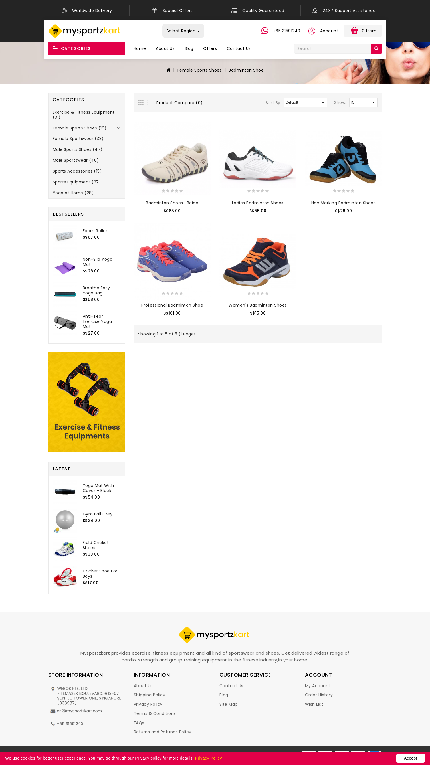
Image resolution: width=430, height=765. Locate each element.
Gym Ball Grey (98, 514)
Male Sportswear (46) (76, 160)
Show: (340, 102)
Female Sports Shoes (199, 70)
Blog (189, 48)
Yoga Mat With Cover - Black (98, 488)
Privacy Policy (148, 704)
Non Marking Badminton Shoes (343, 203)
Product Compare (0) (179, 103)
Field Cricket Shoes (96, 545)
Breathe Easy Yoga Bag (96, 290)
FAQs (139, 723)
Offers (210, 48)
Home (140, 48)
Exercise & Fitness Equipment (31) (84, 114)
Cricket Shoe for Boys (100, 573)
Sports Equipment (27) (77, 182)
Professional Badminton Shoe (172, 305)
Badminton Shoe (246, 70)
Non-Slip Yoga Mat (98, 261)
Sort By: (273, 103)
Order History (319, 695)
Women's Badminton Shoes (258, 305)
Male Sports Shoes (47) (78, 149)
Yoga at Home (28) (73, 193)
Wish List (314, 704)
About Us (165, 48)
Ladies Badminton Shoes (258, 203)
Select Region (183, 31)
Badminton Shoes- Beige (172, 203)
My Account (317, 686)
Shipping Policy (149, 695)
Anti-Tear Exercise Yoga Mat (97, 321)
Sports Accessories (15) (77, 171)
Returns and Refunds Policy (162, 732)
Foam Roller (95, 231)
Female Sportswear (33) (78, 138)
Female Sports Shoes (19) (80, 128)
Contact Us (239, 48)
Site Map (228, 704)
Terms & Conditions (155, 713)
